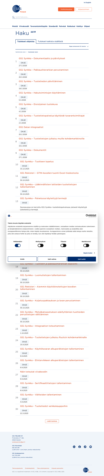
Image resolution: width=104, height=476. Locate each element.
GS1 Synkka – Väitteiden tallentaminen (40, 394)
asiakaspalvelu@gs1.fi (18, 442)
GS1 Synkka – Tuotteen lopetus (37, 161)
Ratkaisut (71, 26)
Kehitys (79, 26)
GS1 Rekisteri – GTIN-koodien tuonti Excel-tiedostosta (49, 173)
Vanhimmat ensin (20, 52)
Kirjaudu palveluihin (57, 468)
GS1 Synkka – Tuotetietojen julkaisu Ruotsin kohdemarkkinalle (53, 337)
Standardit (53, 26)
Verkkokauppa (66, 9)
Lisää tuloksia (52, 421)
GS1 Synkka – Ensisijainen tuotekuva (38, 104)
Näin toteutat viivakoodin (33, 372)
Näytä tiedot (87, 253)
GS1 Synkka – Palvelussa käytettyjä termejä (43, 198)
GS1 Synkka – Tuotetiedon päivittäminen (40, 81)
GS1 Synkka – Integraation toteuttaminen (42, 326)
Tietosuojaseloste (17, 468)
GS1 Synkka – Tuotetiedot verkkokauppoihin (44, 406)
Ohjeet (87, 26)
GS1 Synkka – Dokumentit (32, 150)
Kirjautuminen (83, 9)
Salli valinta (52, 259)
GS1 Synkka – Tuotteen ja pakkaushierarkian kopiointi (48, 264)
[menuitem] (87, 2)
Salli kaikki (82, 259)
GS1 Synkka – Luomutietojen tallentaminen (43, 275)
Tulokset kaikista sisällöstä (50, 41)
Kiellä (22, 259)
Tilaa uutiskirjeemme (43, 468)
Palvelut (62, 26)
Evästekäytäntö (30, 468)
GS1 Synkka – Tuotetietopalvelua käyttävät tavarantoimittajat (52, 115)
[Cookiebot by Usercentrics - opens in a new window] (87, 215)
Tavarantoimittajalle (38, 26)
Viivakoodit (24, 26)
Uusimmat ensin (33, 52)
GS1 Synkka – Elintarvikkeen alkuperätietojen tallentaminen (52, 360)
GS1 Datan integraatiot (31, 127)
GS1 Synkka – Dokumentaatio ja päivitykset (42, 58)
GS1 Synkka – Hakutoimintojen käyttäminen (42, 93)
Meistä (15, 26)
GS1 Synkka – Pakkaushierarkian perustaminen (43, 70)
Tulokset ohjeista (25, 41)
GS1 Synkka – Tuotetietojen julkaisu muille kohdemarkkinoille (51, 138)
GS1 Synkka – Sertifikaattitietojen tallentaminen (45, 383)
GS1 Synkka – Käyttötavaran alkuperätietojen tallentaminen (52, 349)
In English (87, 2)
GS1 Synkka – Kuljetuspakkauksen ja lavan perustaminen (50, 300)
